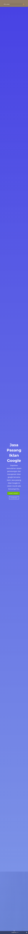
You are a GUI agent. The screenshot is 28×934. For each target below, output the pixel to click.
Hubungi (14, 498)
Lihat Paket (13, 493)
